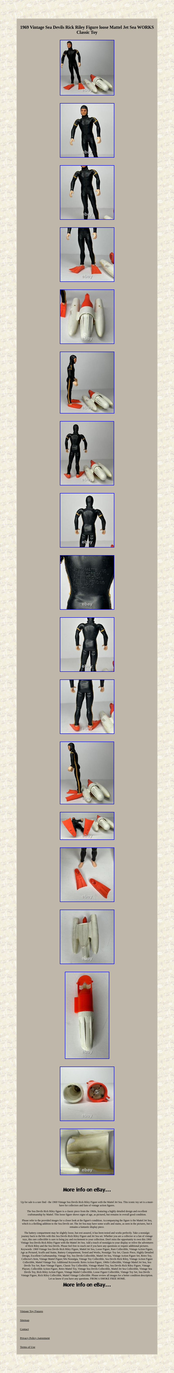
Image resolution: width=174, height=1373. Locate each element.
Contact (24, 1329)
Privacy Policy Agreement (35, 1338)
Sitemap (24, 1320)
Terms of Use (27, 1347)
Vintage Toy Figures (31, 1311)
